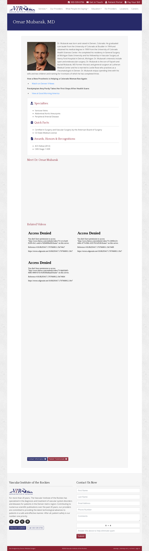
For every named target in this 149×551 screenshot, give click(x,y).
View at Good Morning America (45, 93)
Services (42, 8)
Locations (124, 8)
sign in (138, 548)
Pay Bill (132, 2)
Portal (114, 2)
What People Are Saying (76, 8)
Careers (134, 8)
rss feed (131, 548)
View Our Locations (17, 528)
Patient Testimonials (58, 459)
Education (95, 8)
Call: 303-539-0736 (36, 528)
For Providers (111, 8)
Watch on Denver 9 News (43, 83)
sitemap (115, 548)
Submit (81, 536)
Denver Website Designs (27, 548)
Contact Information (37, 459)
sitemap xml (124, 548)
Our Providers (56, 8)
